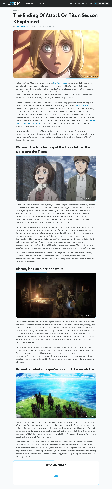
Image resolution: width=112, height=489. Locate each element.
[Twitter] (75, 4)
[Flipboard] (83, 4)
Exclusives (30, 3)
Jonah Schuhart (21, 27)
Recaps (16, 10)
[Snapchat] (87, 4)
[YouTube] (71, 4)
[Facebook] (67, 4)
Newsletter (101, 3)
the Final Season (60, 83)
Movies (42, 3)
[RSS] (91, 4)
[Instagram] (79, 4)
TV (49, 3)
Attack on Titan (83, 105)
